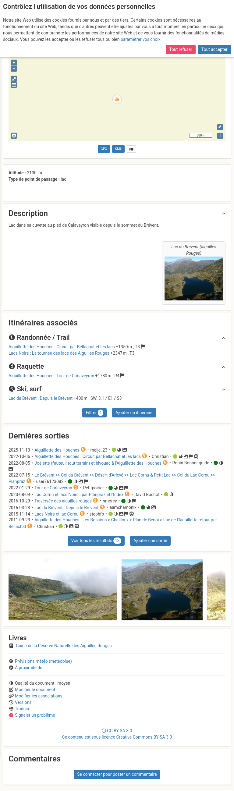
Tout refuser (180, 49)
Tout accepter (214, 49)
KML (118, 149)
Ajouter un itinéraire (133, 412)
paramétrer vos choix (141, 39)
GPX (104, 149)
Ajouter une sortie (150, 540)
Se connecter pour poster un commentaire (117, 774)
